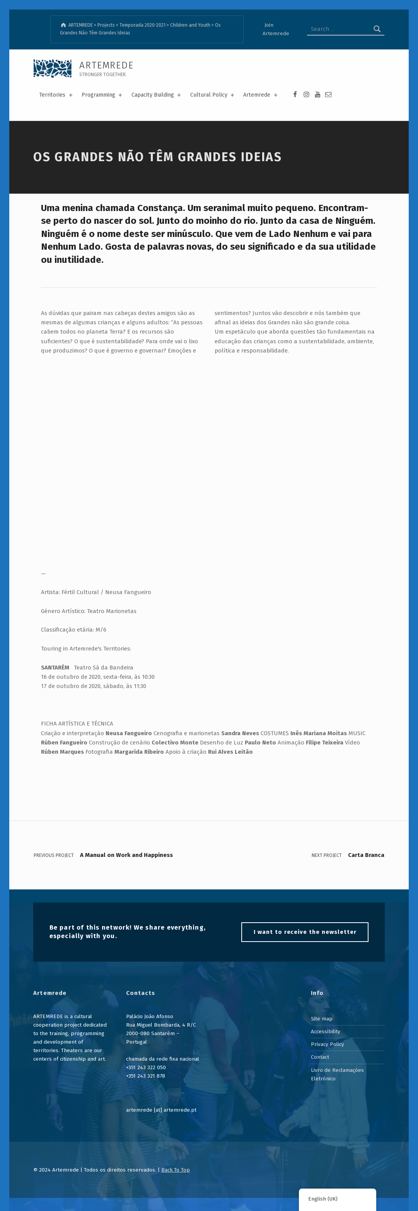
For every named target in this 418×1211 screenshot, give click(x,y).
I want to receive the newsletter (305, 931)
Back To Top (175, 1170)
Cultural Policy (212, 95)
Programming (102, 95)
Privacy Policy (327, 1044)
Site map (322, 1018)
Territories (56, 95)
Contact (320, 1057)
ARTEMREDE (106, 65)
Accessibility (325, 1031)
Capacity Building (156, 95)
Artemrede (260, 95)
